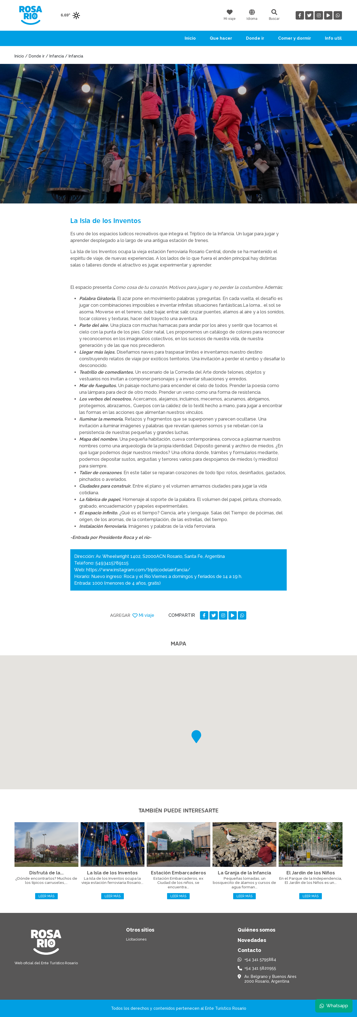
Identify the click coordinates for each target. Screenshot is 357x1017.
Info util (333, 38)
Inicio (190, 38)
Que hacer (221, 38)
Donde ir (255, 38)
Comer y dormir (294, 38)
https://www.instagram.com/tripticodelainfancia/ (138, 569)
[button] (196, 736)
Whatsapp (334, 1005)
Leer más (46, 896)
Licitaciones (136, 939)
